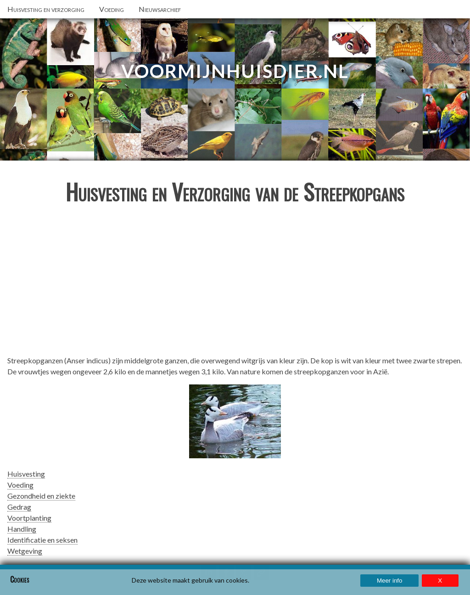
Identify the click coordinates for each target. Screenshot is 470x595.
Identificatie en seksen (42, 539)
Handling (21, 528)
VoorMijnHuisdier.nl (235, 71)
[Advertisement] (235, 283)
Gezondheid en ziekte (41, 495)
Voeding (20, 484)
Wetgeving (24, 550)
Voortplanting (29, 517)
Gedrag (19, 506)
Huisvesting (26, 473)
